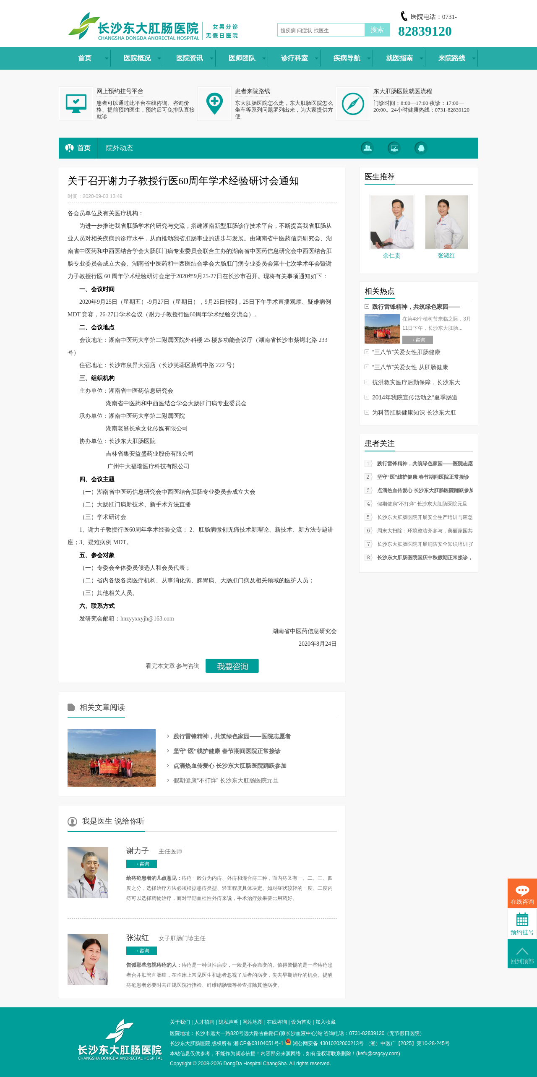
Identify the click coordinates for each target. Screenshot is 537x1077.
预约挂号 (522, 924)
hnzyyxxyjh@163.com (147, 618)
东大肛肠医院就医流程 (402, 91)
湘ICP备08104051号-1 (258, 1043)
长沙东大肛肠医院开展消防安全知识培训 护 (425, 544)
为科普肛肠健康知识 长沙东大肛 (414, 412)
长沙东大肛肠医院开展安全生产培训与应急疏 (427, 517)
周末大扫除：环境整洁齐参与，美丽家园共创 (427, 531)
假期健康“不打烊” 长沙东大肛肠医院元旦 (226, 780)
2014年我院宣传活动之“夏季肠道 (415, 397)
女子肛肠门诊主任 (166, 938)
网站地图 (252, 1022)
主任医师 (154, 851)
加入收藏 (325, 1022)
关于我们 (180, 1022)
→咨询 (141, 864)
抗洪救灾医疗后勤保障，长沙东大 (416, 382)
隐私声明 (229, 1022)
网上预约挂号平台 (119, 91)
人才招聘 (204, 1022)
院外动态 (119, 147)
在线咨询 (277, 1022)
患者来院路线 (252, 91)
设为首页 (301, 1022)
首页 (84, 147)
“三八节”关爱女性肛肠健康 (406, 352)
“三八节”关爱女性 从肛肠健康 (410, 367)
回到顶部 (522, 956)
